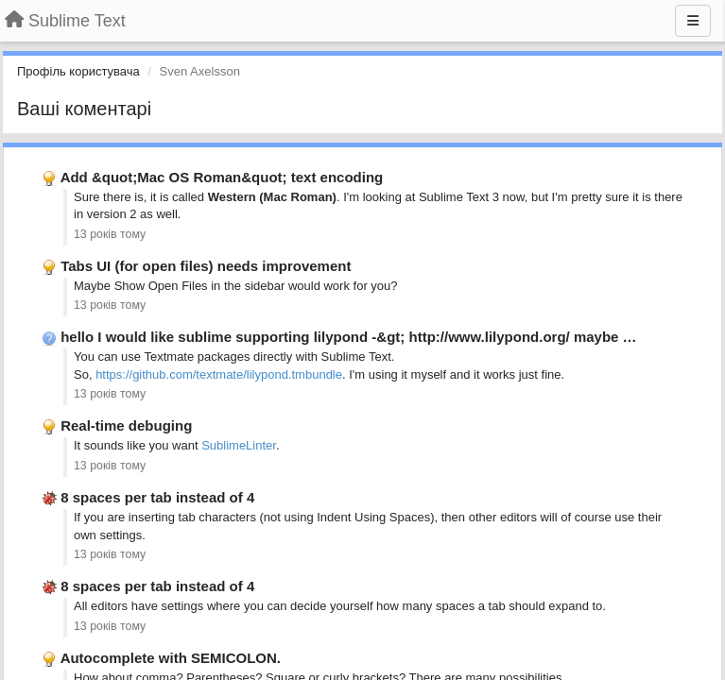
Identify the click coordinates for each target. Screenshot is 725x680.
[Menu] (693, 21)
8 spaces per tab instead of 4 (157, 497)
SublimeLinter (238, 445)
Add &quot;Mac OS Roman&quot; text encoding (222, 177)
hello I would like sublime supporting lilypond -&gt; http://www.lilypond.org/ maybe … (348, 337)
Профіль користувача (78, 71)
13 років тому (110, 234)
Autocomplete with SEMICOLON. (170, 658)
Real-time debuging (126, 425)
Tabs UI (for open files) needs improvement (205, 266)
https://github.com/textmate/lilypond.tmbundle (218, 374)
